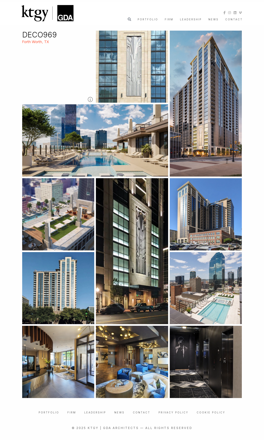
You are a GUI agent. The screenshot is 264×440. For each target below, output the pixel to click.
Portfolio (148, 19)
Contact (234, 19)
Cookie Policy (211, 412)
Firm (169, 19)
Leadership (191, 19)
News (213, 19)
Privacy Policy (173, 412)
